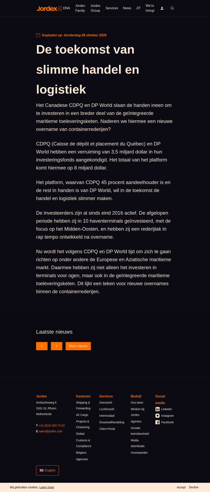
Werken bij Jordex (137, 411)
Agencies (82, 459)
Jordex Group (95, 8)
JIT (138, 8)
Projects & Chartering (82, 424)
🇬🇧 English (47, 470)
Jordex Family (80, 8)
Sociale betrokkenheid (140, 430)
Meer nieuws (78, 346)
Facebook (164, 422)
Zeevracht (105, 402)
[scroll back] (42, 346)
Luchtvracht (106, 409)
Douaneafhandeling (111, 422)
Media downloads (138, 443)
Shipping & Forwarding (83, 405)
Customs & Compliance (83, 443)
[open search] (172, 8)
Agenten (136, 421)
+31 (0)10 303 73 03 (52, 425)
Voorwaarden (139, 452)
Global (80, 433)
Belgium (81, 452)
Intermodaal (106, 415)
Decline (194, 487)
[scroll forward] (56, 346)
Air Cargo (82, 414)
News (127, 8)
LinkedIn (163, 409)
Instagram (164, 416)
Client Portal (107, 428)
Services (112, 8)
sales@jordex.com (50, 431)
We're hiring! (150, 8)
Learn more (46, 487)
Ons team (137, 402)
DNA (66, 8)
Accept (181, 487)
